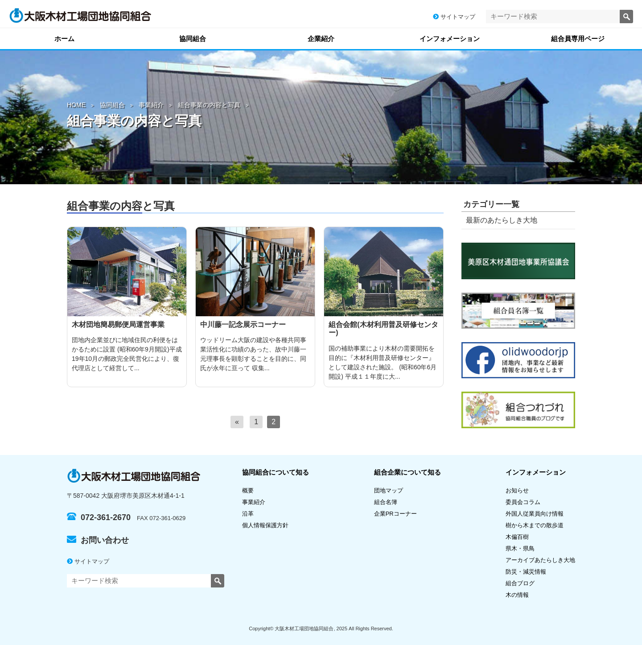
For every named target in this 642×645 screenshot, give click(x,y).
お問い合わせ (98, 540)
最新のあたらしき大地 (501, 220)
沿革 (248, 513)
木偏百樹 (517, 536)
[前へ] (236, 422)
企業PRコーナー (395, 513)
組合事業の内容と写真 (209, 104)
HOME (76, 104)
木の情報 (517, 594)
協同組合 (192, 38)
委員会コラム (523, 502)
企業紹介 (321, 38)
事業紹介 (151, 104)
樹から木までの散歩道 (535, 525)
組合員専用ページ (578, 38)
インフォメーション (450, 38)
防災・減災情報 (526, 571)
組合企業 (407, 472)
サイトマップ (454, 16)
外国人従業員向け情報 (535, 513)
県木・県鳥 (523, 548)
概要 (248, 490)
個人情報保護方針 (265, 525)
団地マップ (388, 490)
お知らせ (517, 490)
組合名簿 (388, 502)
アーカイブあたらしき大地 (540, 560)
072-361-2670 (99, 517)
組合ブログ (520, 583)
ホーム (64, 38)
